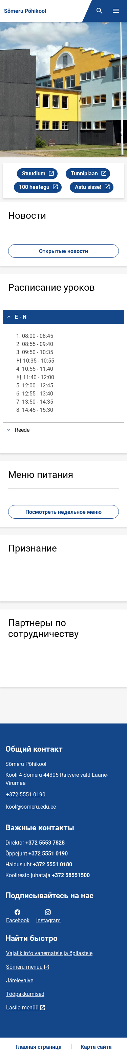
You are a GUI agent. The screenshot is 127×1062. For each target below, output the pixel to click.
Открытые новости (63, 251)
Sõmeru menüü (24, 967)
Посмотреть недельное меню (63, 512)
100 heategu (40, 188)
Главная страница (39, 1047)
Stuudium (40, 174)
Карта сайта (96, 1047)
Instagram (48, 916)
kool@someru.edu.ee (31, 807)
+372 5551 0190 (25, 794)
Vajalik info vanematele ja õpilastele (49, 953)
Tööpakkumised (25, 994)
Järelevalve (19, 980)
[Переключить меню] (116, 11)
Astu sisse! (94, 188)
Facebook (17, 916)
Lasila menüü (22, 1007)
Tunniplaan (90, 174)
